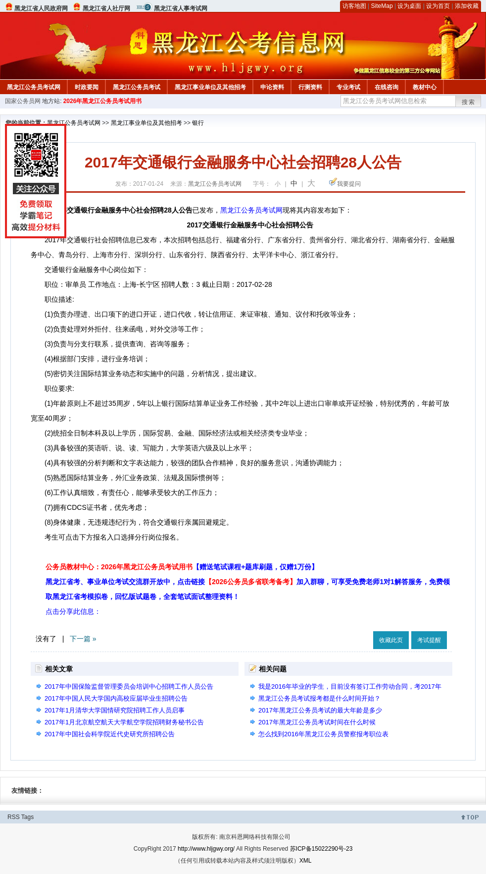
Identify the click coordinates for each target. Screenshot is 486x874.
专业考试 (348, 87)
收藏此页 (391, 640)
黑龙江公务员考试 (136, 87)
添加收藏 (467, 5)
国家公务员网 (23, 101)
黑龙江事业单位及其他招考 (210, 87)
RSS (13, 817)
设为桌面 (409, 5)
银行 (198, 122)
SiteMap (382, 5)
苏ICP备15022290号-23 (321, 848)
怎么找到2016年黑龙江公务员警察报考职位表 (323, 734)
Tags (27, 817)
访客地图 (354, 5)
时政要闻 (86, 87)
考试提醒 (429, 640)
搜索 (469, 102)
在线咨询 (386, 87)
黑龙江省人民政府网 (41, 8)
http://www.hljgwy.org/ (206, 848)
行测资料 (310, 87)
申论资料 (272, 87)
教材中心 (425, 87)
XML (305, 860)
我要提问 (349, 183)
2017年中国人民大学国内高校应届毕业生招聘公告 (116, 698)
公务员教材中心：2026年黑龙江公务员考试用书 (182, 567)
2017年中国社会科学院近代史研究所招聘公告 (110, 734)
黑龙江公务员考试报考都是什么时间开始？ (319, 698)
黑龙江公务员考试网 (33, 87)
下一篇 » (83, 639)
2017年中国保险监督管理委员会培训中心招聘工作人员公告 (129, 686)
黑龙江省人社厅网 (106, 8)
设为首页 (438, 5)
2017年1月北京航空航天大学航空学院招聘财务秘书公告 (124, 722)
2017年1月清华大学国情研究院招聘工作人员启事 (115, 710)
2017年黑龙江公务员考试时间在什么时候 (317, 722)
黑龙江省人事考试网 (180, 8)
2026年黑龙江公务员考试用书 (102, 101)
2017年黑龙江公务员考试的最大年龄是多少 (320, 710)
